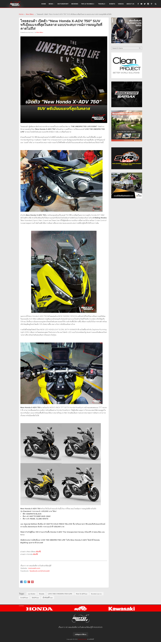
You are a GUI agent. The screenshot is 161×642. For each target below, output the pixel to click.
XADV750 (35, 598)
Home (21, 14)
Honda (41, 594)
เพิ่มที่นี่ (38, 552)
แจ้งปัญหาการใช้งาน (80, 634)
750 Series (31, 594)
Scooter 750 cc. (96, 594)
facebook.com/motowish (40, 571)
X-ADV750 (24, 598)
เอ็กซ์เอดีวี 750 (48, 598)
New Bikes (30, 14)
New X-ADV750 (81, 594)
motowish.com (34, 568)
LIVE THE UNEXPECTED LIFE (60, 594)
